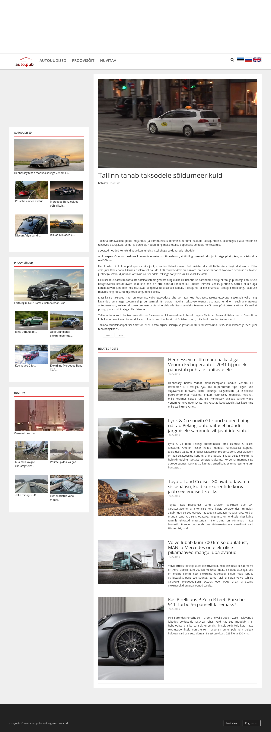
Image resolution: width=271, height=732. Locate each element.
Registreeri (251, 723)
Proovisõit (83, 60)
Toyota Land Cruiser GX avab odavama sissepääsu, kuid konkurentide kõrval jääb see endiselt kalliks (208, 486)
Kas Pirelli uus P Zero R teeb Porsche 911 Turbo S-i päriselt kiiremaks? (206, 601)
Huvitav (108, 60)
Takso (120, 335)
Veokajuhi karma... (25, 433)
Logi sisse (232, 723)
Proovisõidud (23, 262)
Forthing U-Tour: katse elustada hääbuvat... (40, 303)
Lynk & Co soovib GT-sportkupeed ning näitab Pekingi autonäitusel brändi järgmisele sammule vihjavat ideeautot (209, 425)
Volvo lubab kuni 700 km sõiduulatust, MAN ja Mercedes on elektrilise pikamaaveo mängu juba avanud (208, 547)
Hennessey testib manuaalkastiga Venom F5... (42, 173)
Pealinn (109, 335)
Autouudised (53, 60)
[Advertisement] (135, 26)
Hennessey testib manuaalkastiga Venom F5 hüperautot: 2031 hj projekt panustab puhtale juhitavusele (208, 364)
